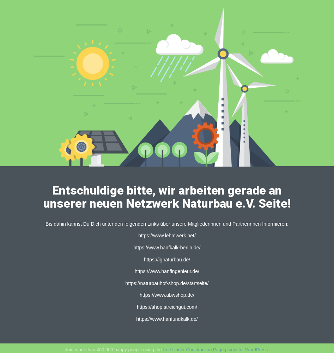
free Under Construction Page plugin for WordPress (215, 349)
